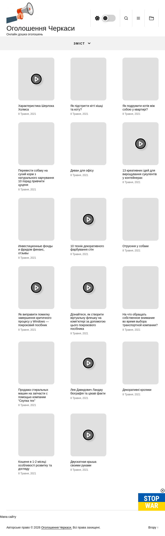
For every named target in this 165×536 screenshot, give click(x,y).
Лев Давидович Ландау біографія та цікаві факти (87, 391)
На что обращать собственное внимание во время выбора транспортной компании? (139, 320)
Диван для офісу (82, 170)
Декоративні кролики (136, 389)
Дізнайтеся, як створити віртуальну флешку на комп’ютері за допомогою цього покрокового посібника (87, 321)
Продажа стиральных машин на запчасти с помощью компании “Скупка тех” (33, 395)
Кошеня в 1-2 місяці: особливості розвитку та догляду (35, 465)
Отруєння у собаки (135, 246)
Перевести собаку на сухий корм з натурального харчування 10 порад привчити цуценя (36, 178)
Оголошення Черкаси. (56, 527)
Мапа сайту (8, 516)
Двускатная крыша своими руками (83, 463)
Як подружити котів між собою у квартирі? (138, 107)
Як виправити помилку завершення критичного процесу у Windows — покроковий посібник (34, 320)
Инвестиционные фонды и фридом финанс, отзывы (35, 249)
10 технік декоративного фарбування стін (87, 247)
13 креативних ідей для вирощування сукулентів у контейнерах (139, 174)
